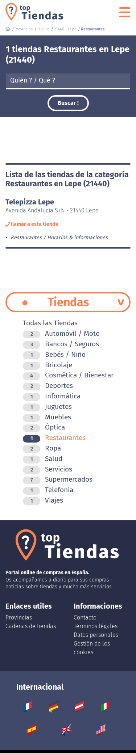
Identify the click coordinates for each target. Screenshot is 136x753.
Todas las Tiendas (50, 323)
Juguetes (47, 406)
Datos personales (96, 634)
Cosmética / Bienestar (68, 375)
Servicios (47, 469)
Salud (42, 458)
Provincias (18, 617)
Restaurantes (54, 437)
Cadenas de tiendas (30, 626)
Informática (52, 396)
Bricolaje (47, 365)
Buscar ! (68, 103)
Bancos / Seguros (61, 344)
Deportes (48, 385)
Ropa (42, 448)
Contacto (85, 617)
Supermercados (57, 479)
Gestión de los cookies (92, 648)
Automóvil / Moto (61, 333)
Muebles (47, 417)
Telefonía (48, 490)
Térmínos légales (96, 626)
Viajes (43, 500)
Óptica (44, 427)
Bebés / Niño (54, 354)
